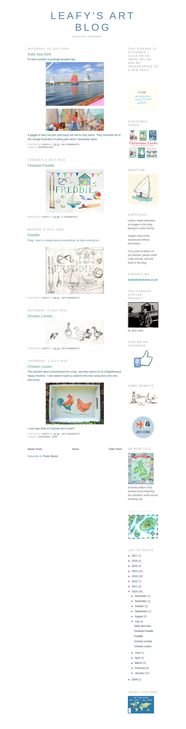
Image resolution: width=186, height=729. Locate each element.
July (137, 621)
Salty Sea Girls (39, 54)
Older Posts (115, 449)
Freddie (34, 235)
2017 (135, 555)
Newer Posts (35, 449)
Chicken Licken (40, 367)
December (141, 596)
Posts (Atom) (50, 456)
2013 (135, 576)
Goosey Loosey (40, 316)
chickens (44, 437)
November (141, 601)
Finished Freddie (41, 165)
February (140, 668)
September (141, 611)
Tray (55, 437)
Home (75, 449)
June (138, 652)
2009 (135, 679)
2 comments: (70, 217)
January (140, 673)
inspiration (45, 147)
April (138, 657)
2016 (135, 560)
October (140, 606)
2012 (135, 581)
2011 (135, 586)
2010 (135, 591)
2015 (135, 566)
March (139, 662)
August (139, 616)
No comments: (71, 144)
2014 (135, 571)
